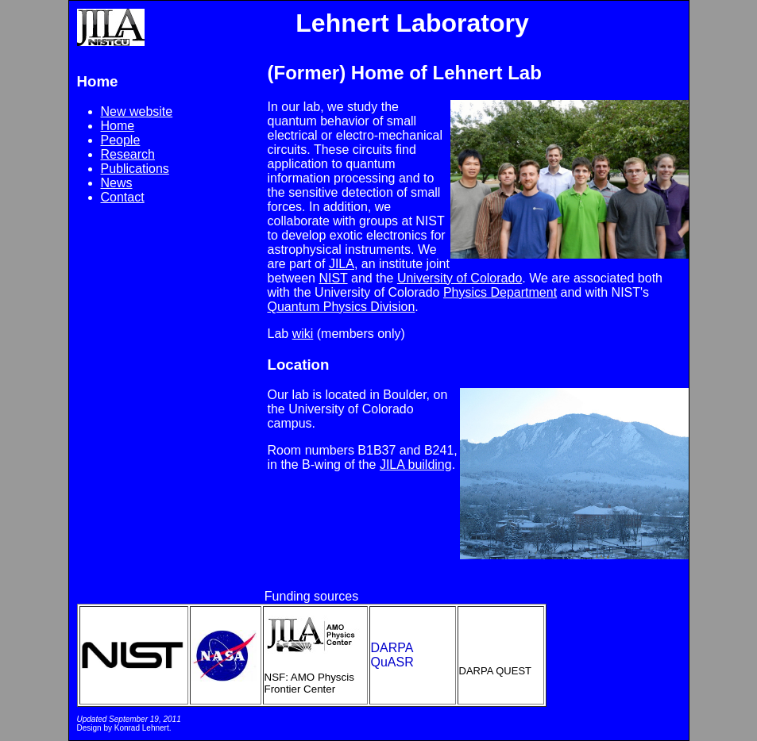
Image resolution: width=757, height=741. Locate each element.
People (121, 140)
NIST (333, 278)
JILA (341, 264)
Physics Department (500, 292)
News (117, 183)
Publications (135, 168)
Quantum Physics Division (341, 306)
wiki (303, 333)
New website (137, 111)
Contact (123, 197)
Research (128, 154)
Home (118, 125)
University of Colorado (459, 278)
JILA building (416, 464)
